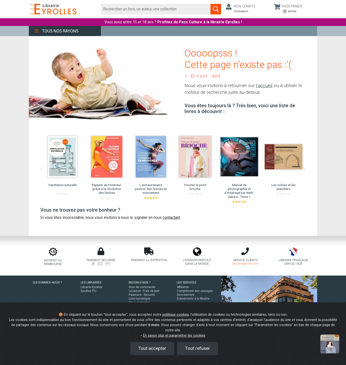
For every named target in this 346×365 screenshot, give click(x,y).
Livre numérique (139, 298)
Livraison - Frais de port (144, 291)
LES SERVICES (186, 282)
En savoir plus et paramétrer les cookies (174, 336)
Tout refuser (197, 348)
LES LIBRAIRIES (91, 282)
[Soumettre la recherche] (215, 9)
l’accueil (264, 85)
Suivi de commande (142, 287)
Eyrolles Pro (88, 291)
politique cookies (175, 315)
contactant (171, 217)
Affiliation (183, 287)
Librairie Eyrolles (91, 287)
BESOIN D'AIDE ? (140, 282)
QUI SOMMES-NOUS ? (47, 282)
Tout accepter (152, 348)
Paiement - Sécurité (142, 294)
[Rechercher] (156, 9)
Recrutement (185, 294)
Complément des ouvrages (195, 291)
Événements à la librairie (193, 298)
